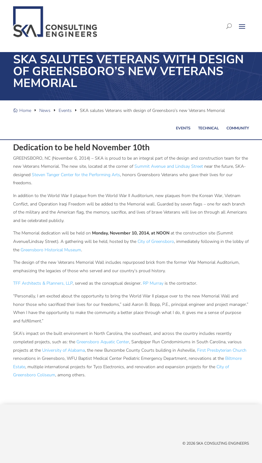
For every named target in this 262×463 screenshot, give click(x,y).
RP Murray (153, 283)
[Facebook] (22, 425)
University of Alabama (63, 350)
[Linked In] (29, 425)
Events (183, 128)
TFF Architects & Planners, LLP (43, 283)
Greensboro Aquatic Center (102, 342)
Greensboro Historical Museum (51, 250)
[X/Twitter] (16, 425)
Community (237, 128)
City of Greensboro (156, 241)
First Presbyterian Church (221, 350)
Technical (208, 128)
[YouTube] (35, 425)
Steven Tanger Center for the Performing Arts (76, 175)
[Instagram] (41, 425)
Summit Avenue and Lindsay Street (168, 166)
